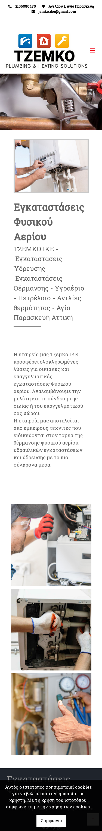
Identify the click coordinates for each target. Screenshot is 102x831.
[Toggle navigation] (74, 51)
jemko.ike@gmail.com (57, 11)
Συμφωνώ (51, 820)
